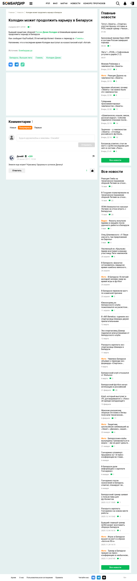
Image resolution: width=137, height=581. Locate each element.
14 (117, 123)
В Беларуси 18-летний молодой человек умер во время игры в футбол (114, 279)
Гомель (39, 57)
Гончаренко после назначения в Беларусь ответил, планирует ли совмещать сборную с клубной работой (112, 483)
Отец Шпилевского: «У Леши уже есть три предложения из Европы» (114, 237)
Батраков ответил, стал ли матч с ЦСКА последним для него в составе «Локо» (115, 146)
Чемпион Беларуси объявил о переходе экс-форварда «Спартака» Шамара (113, 361)
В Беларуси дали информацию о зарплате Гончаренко (113, 468)
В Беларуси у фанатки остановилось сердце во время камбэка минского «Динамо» (113, 265)
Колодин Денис (53, 57)
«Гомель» (79, 38)
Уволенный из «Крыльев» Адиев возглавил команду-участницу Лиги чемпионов (114, 251)
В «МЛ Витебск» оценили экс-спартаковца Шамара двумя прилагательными (115, 319)
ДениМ (20, 156)
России (38, 32)
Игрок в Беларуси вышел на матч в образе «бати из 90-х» (113, 539)
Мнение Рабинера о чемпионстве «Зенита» (112, 65)
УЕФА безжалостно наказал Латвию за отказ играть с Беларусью (114, 209)
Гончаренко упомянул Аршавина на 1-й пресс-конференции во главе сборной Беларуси (112, 454)
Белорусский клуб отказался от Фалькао (115, 374)
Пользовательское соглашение (40, 577)
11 (117, 109)
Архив (13, 577)
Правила (59, 577)
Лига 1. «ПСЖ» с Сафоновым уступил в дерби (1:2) (115, 53)
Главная (12, 12)
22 (112, 201)
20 (112, 215)
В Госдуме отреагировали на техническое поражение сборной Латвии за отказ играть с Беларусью (115, 195)
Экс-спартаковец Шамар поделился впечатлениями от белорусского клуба (115, 333)
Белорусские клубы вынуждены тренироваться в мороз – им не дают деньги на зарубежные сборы (115, 440)
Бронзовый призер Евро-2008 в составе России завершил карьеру (115, 40)
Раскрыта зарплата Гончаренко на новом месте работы (114, 511)
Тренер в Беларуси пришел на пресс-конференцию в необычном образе (114, 553)
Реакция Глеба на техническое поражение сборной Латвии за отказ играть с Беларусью (113, 181)
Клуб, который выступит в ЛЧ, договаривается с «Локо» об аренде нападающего (115, 398)
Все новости (115, 160)
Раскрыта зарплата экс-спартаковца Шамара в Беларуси (112, 347)
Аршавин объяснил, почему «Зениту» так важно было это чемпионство (114, 89)
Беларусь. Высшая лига (21, 57)
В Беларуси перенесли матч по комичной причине (114, 292)
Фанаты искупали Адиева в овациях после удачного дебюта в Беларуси (115, 223)
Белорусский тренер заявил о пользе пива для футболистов (114, 496)
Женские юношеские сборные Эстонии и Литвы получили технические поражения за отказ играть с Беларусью (115, 412)
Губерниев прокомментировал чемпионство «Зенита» (112, 103)
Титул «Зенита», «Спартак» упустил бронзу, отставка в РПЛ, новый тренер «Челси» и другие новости (115, 26)
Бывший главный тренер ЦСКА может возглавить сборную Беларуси (113, 525)
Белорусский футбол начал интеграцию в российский (114, 386)
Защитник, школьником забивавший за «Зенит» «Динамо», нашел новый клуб (115, 426)
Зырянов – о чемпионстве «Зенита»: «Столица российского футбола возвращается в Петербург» (114, 131)
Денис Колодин (50, 32)
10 (117, 137)
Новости (20, 12)
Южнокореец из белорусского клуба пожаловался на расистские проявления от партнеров (114, 305)
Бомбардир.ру (25, 50)
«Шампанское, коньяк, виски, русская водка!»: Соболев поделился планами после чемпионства (115, 117)
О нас (21, 577)
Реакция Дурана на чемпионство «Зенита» (113, 77)
